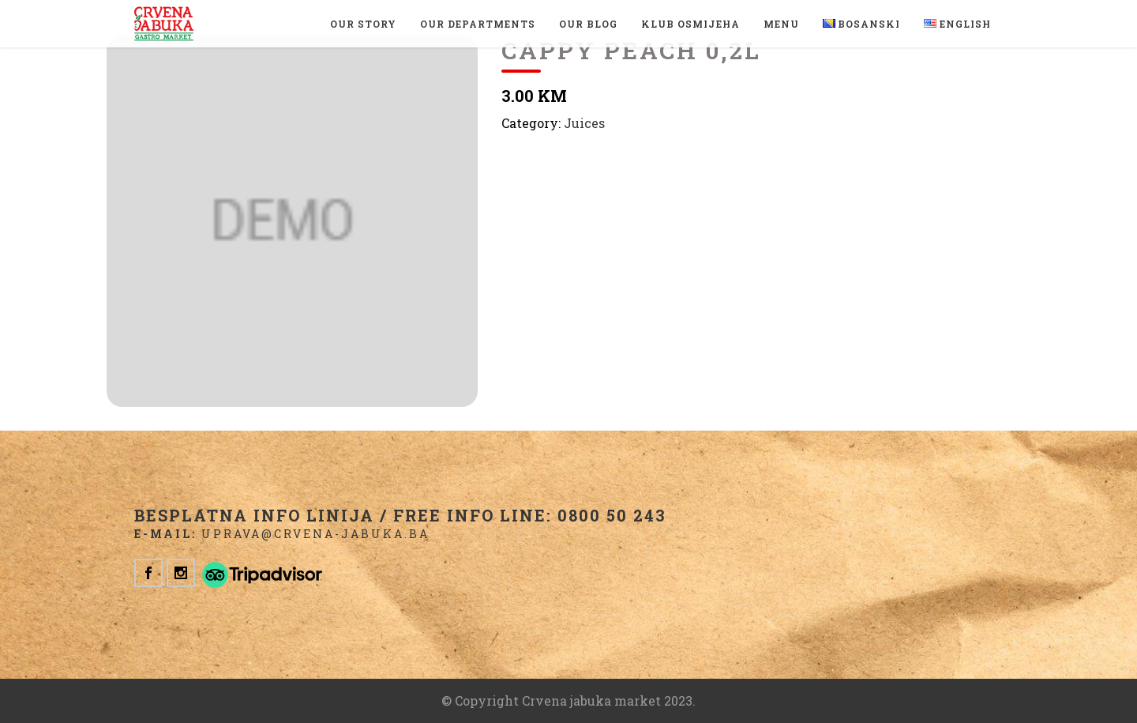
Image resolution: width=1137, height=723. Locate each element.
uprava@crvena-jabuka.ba (315, 533)
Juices (584, 123)
